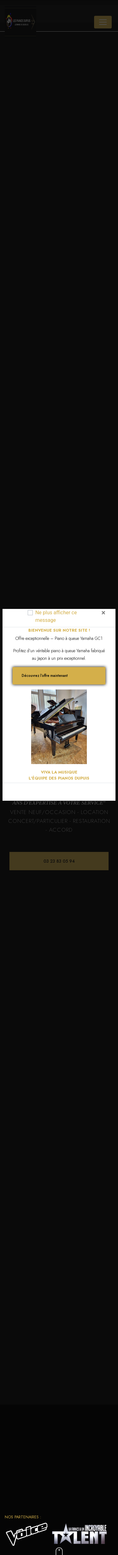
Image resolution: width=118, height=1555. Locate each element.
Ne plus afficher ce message (56, 616)
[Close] (103, 613)
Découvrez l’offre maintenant (45, 675)
